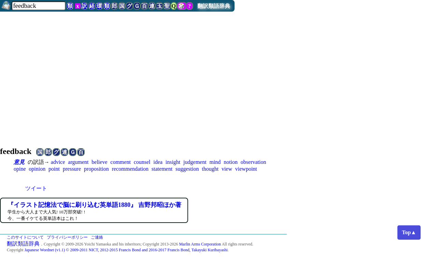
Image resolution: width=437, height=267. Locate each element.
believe (99, 162)
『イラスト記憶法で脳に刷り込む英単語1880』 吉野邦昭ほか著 (94, 204)
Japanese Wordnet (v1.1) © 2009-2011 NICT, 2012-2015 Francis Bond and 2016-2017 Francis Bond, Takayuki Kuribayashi (126, 250)
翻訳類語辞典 (213, 6)
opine (20, 169)
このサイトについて (25, 237)
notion (231, 162)
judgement (195, 162)
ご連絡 (97, 237)
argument (78, 162)
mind (215, 162)
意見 (19, 162)
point (54, 169)
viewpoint (246, 169)
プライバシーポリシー (67, 237)
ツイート (36, 188)
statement (162, 169)
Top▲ (409, 232)
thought (210, 169)
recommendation (130, 169)
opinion (37, 169)
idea (158, 162)
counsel (142, 162)
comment (120, 162)
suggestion (187, 169)
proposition (96, 169)
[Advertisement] (218, 86)
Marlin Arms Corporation (200, 244)
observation (253, 162)
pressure (72, 169)
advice (58, 162)
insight (173, 162)
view (227, 169)
